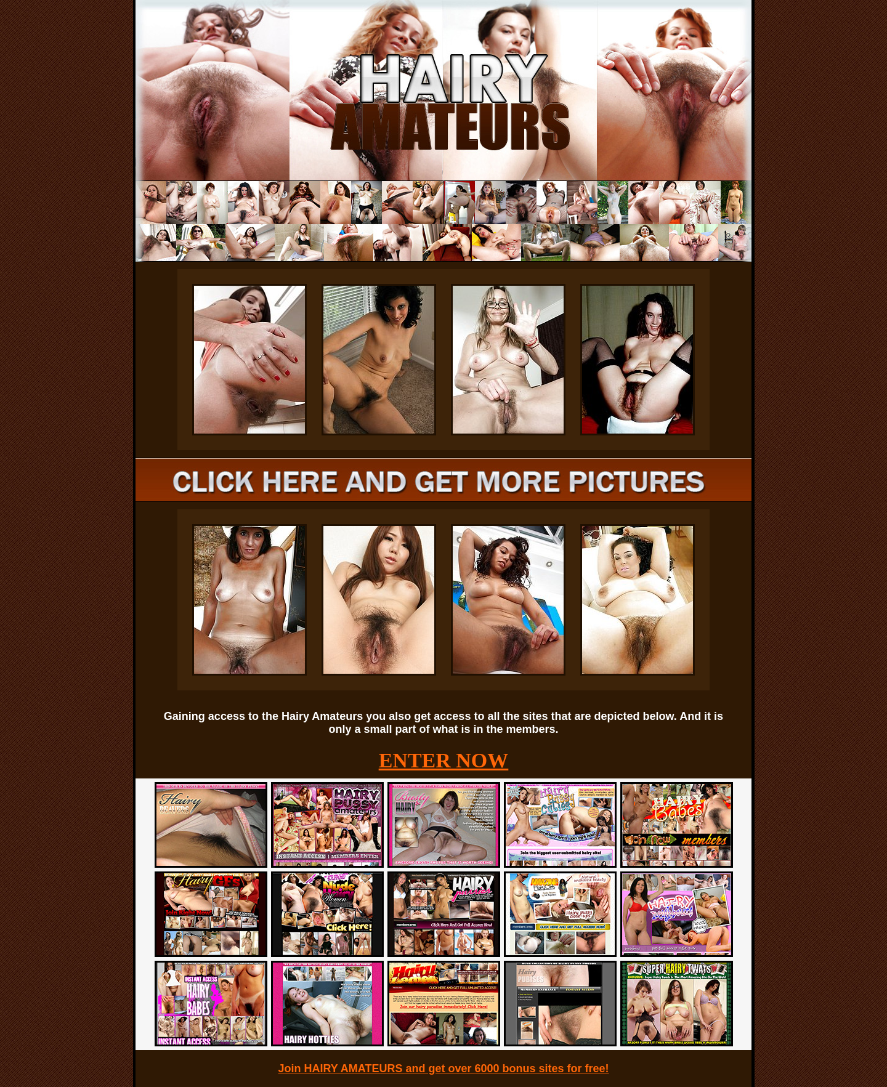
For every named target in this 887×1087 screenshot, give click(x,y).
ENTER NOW (444, 760)
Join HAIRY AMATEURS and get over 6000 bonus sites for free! (443, 1068)
